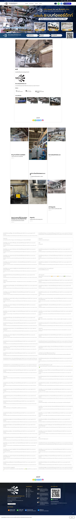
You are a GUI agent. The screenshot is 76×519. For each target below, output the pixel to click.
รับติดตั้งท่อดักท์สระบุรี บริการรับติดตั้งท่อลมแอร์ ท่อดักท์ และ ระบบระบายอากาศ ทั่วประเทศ (19, 401)
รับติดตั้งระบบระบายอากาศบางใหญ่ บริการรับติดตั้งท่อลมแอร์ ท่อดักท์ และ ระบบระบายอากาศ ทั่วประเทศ (19, 347)
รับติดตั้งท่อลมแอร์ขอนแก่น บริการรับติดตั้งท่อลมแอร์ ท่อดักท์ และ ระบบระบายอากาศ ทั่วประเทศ (55, 256)
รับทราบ (72, 517)
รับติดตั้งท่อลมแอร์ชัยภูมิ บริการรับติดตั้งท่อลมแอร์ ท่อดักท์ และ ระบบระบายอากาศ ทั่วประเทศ (55, 456)
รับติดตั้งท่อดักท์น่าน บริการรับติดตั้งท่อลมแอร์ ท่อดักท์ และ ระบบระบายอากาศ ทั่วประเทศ (20, 365)
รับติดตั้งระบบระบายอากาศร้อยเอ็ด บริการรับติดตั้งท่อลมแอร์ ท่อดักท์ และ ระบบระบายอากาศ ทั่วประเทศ (55, 390)
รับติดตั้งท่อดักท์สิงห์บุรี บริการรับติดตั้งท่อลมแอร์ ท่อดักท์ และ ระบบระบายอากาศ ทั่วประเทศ (54, 462)
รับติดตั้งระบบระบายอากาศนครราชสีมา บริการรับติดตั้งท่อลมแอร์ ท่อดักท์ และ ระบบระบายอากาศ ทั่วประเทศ (55, 299)
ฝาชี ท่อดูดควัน (52, 207)
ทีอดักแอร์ (40, 401)
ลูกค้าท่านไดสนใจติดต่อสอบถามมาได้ (37, 174)
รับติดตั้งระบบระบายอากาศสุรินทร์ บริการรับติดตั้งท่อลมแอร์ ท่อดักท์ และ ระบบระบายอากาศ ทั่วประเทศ (19, 335)
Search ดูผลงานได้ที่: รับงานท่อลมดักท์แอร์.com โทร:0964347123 (19, 218)
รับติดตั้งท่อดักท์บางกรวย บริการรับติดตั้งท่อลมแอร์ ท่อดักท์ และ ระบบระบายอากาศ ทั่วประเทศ (19, 341)
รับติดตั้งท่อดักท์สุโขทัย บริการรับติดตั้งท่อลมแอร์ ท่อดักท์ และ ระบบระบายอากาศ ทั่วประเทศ (54, 420)
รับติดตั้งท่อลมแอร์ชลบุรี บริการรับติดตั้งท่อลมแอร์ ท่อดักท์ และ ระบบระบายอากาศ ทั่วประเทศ (54, 249)
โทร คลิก (19, 90)
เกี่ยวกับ (40, 3)
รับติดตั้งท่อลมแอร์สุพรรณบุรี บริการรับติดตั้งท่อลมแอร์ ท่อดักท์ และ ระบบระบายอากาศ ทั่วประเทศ (55, 280)
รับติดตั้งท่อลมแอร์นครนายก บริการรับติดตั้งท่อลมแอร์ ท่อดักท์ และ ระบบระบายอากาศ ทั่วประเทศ (55, 292)
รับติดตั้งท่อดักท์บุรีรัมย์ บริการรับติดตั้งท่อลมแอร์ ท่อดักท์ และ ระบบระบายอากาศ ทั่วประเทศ (19, 413)
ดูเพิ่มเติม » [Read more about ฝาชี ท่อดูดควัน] (50, 210)
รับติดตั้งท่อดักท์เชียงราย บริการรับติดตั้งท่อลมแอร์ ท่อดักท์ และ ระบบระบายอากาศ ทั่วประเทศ (19, 425)
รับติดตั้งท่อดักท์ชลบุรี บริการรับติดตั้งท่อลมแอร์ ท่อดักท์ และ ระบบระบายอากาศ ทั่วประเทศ (55, 341)
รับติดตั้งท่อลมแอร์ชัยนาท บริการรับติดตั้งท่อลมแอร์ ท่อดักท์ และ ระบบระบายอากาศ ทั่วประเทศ (55, 286)
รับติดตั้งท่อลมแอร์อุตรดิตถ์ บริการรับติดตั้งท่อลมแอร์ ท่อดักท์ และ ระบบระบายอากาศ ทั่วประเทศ (55, 323)
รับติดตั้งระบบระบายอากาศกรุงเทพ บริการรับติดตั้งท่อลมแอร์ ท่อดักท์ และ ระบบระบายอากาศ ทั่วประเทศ (19, 456)
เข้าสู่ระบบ (65, 0)
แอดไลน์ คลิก (29, 90)
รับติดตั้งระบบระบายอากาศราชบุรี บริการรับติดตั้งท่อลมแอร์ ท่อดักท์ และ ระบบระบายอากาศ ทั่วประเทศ (56, 407)
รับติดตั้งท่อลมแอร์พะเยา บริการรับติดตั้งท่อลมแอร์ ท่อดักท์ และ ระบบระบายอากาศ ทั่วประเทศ (19, 431)
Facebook (55, 35)
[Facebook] (37, 120)
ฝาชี (39, 243)
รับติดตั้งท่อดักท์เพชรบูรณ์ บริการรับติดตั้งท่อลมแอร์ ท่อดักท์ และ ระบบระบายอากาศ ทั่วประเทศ (19, 323)
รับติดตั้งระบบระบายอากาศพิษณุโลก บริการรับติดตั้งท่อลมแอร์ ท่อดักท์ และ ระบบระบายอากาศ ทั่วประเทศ (55, 431)
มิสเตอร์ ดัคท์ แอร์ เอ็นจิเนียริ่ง (57, 36)
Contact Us (31, 35)
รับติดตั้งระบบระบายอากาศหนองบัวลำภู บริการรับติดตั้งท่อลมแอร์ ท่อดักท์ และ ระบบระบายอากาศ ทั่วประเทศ (44, 499)
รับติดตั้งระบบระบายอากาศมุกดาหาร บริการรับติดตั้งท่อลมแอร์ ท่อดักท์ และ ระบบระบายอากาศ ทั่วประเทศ (55, 450)
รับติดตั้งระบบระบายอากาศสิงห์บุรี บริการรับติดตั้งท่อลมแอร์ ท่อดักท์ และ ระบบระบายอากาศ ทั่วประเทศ (19, 292)
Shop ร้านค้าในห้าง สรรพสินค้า (18, 155)
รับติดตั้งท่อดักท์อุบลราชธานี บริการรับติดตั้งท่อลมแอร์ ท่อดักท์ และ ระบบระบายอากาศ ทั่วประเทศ (20, 438)
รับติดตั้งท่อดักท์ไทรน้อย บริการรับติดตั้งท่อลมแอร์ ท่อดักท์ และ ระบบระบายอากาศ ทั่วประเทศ (19, 318)
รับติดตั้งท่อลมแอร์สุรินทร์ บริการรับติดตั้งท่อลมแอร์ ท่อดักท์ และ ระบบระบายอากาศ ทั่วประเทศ (19, 420)
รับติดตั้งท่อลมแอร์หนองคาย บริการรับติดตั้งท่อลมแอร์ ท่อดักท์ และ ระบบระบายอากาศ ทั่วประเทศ (55, 359)
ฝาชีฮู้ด (4, 406)
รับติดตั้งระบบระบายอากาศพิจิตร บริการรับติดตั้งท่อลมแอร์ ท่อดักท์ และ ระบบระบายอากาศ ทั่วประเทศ (55, 413)
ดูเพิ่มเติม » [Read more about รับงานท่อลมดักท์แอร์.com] (50, 156)
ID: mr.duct (29, 91)
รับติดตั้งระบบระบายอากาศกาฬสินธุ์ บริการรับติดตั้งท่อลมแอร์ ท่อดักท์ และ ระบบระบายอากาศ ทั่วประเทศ (19, 269)
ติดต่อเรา (62, 0)
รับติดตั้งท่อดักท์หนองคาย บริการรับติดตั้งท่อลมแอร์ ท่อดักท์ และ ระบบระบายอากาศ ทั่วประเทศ (19, 396)
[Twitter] (41, 120)
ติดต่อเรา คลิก (67, 3)
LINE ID (42, 35)
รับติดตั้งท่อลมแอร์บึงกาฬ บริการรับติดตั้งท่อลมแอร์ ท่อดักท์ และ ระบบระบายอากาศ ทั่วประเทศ (19, 353)
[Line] (35, 120)
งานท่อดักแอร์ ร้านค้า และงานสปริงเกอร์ (46, 268)
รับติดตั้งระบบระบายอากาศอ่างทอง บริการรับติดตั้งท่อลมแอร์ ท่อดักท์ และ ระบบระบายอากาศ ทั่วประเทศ (19, 249)
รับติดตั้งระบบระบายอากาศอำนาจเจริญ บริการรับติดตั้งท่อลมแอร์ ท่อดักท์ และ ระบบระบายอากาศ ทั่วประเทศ (20, 299)
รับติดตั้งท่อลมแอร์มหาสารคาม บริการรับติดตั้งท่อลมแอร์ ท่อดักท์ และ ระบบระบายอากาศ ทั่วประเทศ (19, 329)
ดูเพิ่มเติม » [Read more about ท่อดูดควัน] (31, 220)
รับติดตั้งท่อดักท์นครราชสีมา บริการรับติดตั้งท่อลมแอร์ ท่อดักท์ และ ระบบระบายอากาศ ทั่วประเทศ (55, 383)
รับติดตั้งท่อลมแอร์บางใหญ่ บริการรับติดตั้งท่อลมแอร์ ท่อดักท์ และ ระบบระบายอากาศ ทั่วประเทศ (19, 383)
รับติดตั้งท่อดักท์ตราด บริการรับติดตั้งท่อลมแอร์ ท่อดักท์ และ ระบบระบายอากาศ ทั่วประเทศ (20, 358)
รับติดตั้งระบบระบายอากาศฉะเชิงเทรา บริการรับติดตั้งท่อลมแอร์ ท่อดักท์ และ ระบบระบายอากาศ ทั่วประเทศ (19, 262)
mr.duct (42, 36)
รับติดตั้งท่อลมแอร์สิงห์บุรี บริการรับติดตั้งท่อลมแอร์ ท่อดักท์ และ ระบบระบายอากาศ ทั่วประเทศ (19, 462)
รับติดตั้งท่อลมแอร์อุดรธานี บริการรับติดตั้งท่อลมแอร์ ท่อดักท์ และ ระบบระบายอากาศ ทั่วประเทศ (55, 335)
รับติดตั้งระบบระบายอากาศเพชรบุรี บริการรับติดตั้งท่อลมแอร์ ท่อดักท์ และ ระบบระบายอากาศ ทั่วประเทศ (19, 305)
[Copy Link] (33, 120)
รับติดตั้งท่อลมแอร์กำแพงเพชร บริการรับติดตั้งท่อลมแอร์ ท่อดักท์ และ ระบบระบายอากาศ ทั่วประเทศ (20, 286)
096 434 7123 (67, 4)
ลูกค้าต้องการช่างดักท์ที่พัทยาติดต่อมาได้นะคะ (47, 353)
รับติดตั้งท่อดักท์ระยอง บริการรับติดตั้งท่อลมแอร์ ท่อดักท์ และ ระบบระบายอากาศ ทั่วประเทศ (56, 443)
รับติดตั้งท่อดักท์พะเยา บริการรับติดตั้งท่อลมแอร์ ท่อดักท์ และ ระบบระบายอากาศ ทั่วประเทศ (55, 233)
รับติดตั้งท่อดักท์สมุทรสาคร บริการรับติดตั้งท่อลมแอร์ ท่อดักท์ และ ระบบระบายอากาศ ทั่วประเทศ (55, 396)
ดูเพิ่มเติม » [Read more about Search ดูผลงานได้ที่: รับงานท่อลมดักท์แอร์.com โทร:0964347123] (12, 222)
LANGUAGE (70, 0)
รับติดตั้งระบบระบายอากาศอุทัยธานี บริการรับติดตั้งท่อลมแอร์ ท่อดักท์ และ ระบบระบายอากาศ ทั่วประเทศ (19, 450)
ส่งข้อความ (41, 510)
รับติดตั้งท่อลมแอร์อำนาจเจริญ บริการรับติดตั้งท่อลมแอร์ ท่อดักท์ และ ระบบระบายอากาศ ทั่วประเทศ (55, 347)
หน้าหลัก (26, 3)
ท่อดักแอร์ (40, 317)
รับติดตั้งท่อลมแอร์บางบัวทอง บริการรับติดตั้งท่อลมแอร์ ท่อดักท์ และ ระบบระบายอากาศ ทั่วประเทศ (55, 377)
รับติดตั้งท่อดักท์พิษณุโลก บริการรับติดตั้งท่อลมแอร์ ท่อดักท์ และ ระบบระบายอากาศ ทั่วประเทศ (55, 305)
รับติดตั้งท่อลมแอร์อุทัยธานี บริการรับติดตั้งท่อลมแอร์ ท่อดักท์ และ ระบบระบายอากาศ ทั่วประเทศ (55, 262)
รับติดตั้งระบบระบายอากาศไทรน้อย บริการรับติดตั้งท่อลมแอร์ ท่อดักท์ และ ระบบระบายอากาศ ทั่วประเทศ (19, 243)
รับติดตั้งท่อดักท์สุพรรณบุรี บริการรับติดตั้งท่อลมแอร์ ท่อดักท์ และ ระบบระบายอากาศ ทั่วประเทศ (19, 370)
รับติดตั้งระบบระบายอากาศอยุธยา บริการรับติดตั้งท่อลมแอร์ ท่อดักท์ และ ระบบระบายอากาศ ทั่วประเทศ (20, 311)
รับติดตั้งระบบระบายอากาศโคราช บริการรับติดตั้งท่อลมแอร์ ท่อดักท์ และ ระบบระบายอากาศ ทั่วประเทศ (55, 370)
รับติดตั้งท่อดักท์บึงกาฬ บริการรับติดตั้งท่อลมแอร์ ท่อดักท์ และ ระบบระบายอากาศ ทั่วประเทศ (19, 275)
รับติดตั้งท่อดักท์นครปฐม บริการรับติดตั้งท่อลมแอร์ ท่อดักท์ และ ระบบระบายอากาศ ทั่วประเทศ (19, 390)
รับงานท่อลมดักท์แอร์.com (55, 155)
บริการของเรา (31, 3)
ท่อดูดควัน (32, 217)
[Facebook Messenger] (39, 120)
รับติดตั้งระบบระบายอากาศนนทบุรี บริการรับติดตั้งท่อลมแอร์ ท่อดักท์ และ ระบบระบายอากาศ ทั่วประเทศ (19, 256)
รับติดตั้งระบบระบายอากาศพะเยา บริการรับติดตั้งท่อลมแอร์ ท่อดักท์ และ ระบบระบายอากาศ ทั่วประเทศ (55, 311)
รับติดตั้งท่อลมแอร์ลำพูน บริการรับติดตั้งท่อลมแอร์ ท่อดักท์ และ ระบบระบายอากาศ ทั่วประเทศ (19, 233)
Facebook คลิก (39, 90)
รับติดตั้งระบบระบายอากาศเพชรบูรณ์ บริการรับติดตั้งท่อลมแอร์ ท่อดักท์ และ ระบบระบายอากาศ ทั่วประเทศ (55, 425)
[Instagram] (43, 120)
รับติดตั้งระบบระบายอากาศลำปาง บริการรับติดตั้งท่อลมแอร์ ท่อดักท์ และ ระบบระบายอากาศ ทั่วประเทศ (20, 443)
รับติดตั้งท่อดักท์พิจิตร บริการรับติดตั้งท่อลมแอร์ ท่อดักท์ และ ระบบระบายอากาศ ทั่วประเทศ (55, 467)
